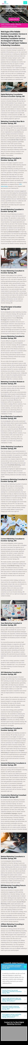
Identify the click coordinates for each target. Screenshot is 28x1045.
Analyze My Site (14, 19)
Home (2, 24)
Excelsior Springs (10, 24)
